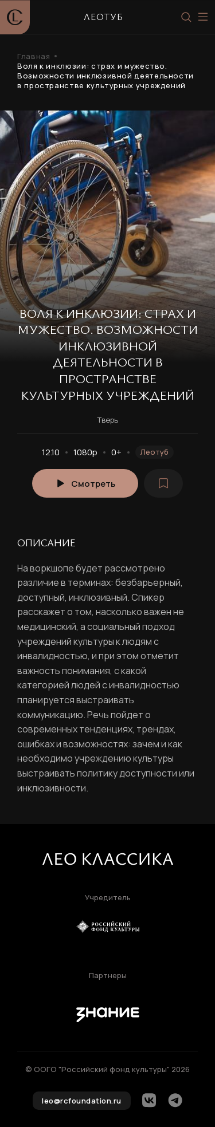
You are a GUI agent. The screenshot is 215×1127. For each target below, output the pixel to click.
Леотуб (154, 452)
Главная (33, 56)
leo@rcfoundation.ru (82, 1101)
